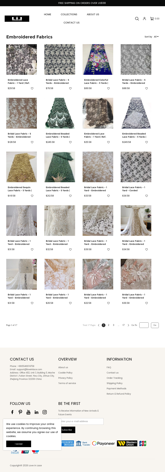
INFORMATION (119, 359)
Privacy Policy (65, 378)
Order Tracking (114, 378)
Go (154, 325)
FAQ (109, 367)
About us (63, 367)
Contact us (113, 373)
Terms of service (67, 383)
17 (124, 325)
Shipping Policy (115, 383)
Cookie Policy (65, 373)
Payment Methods (116, 388)
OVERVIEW (67, 359)
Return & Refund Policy (119, 394)
